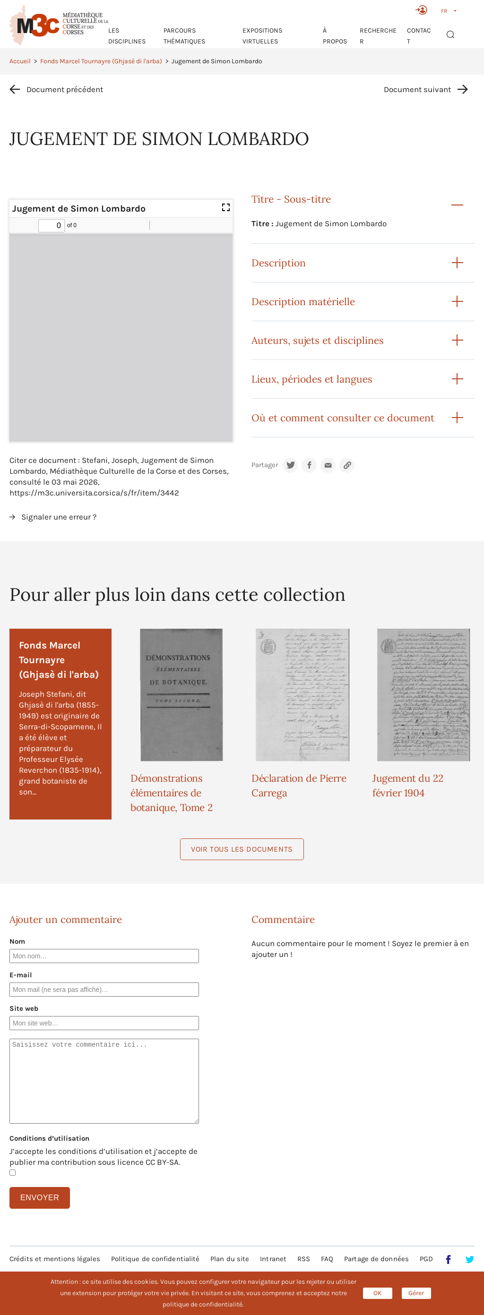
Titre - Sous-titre (291, 199)
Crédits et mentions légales (54, 1259)
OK (377, 1293)
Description (278, 262)
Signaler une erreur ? (58, 516)
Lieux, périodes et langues (311, 379)
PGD (426, 1259)
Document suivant (417, 89)
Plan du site (229, 1259)
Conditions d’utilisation (49, 1138)
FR (444, 11)
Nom (17, 941)
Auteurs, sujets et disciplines (317, 340)
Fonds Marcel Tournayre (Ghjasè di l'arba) (101, 61)
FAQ (327, 1259)
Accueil (20, 61)
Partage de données (376, 1259)
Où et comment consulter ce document (342, 417)
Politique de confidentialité (155, 1259)
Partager (264, 465)
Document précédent (64, 89)
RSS (303, 1259)
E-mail (20, 975)
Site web (23, 1008)
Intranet (273, 1259)
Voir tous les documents (242, 849)
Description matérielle (303, 301)
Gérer (416, 1293)
